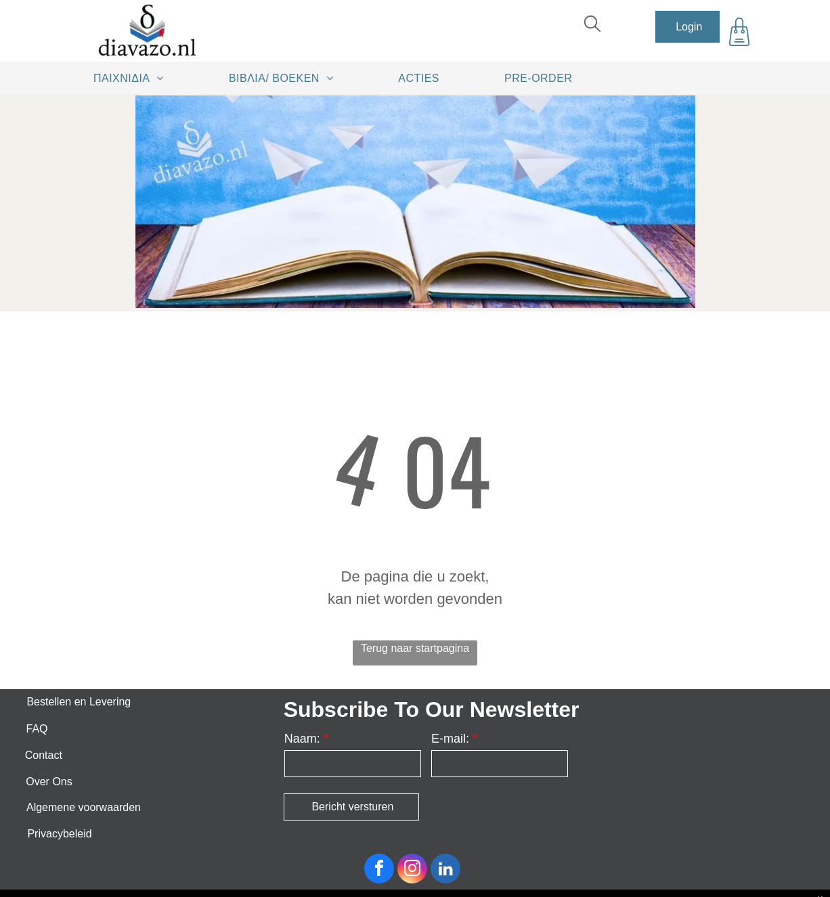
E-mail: (450, 738)
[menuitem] (133, 78)
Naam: (302, 738)
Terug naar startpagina (415, 648)
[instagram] (412, 870)
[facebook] (379, 870)
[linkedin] (445, 870)
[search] (592, 25)
